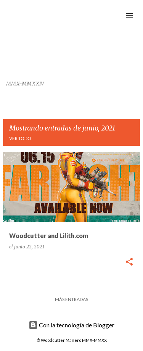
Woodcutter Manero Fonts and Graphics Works (48, 39)
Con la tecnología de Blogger (71, 324)
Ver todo (20, 138)
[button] (129, 262)
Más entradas (71, 299)
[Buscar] (114, 15)
